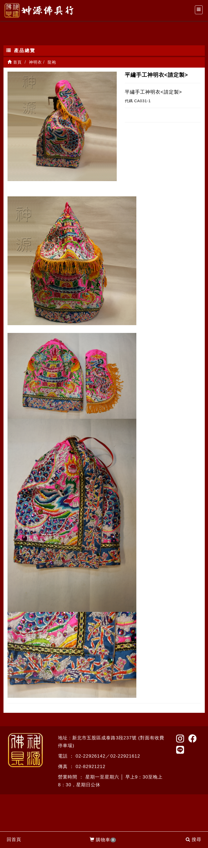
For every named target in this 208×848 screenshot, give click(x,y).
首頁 (15, 62)
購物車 (103, 840)
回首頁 (14, 839)
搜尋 (193, 839)
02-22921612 (125, 756)
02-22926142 (90, 756)
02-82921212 (90, 766)
